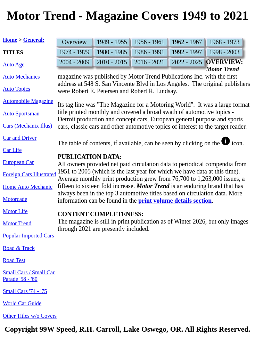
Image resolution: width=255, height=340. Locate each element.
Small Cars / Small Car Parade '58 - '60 (29, 275)
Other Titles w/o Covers (30, 316)
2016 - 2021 (149, 62)
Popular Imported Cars (28, 236)
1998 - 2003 (224, 52)
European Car (18, 162)
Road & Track (19, 248)
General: (33, 40)
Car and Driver (19, 138)
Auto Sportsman (21, 114)
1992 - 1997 (187, 52)
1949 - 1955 (112, 42)
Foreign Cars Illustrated (29, 174)
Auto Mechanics (21, 77)
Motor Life (15, 211)
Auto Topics (16, 89)
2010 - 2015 (112, 62)
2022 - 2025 (187, 62)
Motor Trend (17, 223)
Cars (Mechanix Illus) (27, 126)
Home (10, 40)
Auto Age (14, 65)
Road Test (14, 260)
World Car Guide (22, 303)
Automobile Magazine (28, 101)
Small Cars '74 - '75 (25, 291)
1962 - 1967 (187, 42)
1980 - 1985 (112, 52)
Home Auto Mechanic (27, 187)
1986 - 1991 (149, 52)
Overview (74, 42)
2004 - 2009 (74, 62)
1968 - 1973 (224, 42)
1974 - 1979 (74, 52)
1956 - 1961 (149, 42)
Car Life (12, 150)
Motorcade (15, 199)
